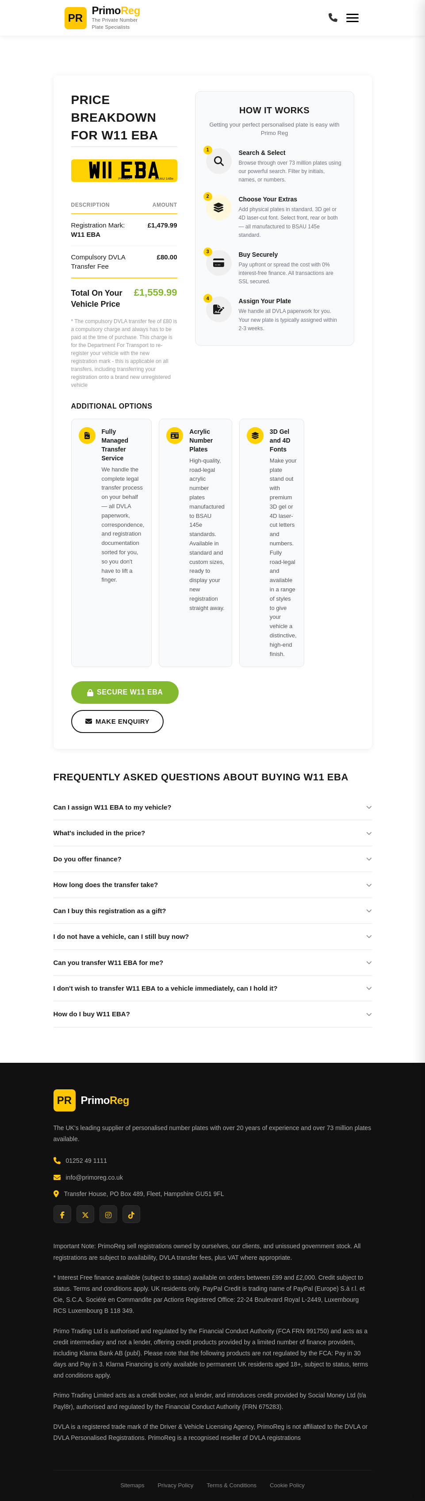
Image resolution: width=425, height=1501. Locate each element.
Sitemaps (132, 1485)
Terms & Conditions (232, 1485)
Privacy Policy (175, 1485)
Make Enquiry (117, 721)
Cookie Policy (287, 1485)
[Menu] (352, 18)
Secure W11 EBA (125, 692)
